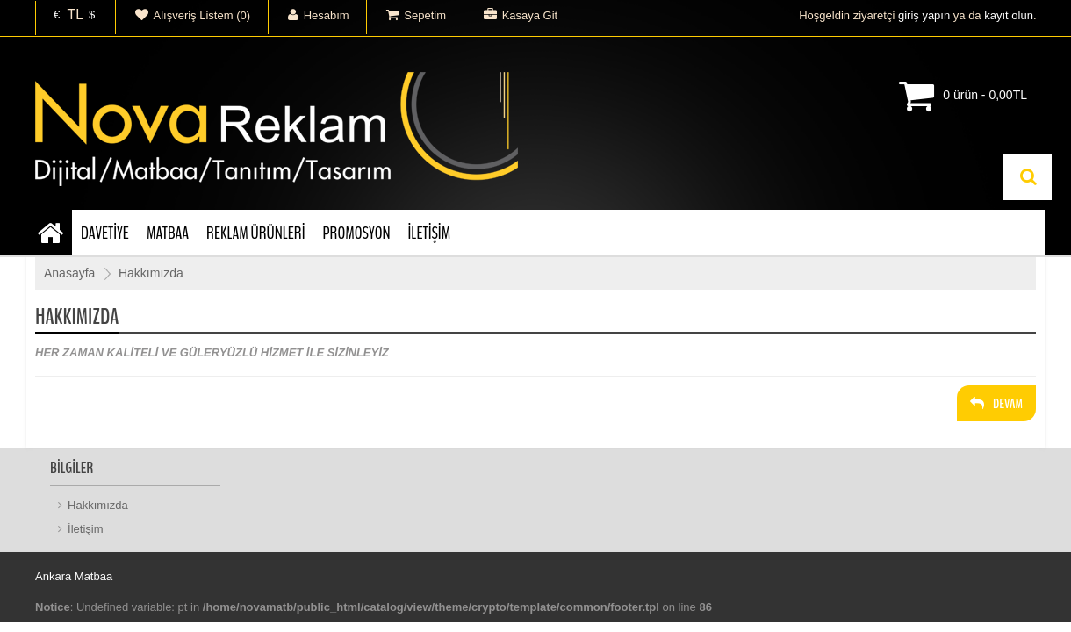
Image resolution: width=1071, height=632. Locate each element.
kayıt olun (1008, 15)
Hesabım (309, 15)
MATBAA (168, 233)
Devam (996, 403)
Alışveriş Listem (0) (183, 15)
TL (75, 15)
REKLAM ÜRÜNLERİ (255, 233)
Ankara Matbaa (73, 576)
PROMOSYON (356, 233)
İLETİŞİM (429, 233)
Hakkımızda (151, 273)
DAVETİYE (105, 233)
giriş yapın (924, 15)
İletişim (85, 528)
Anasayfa (69, 273)
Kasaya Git (511, 15)
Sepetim (406, 15)
